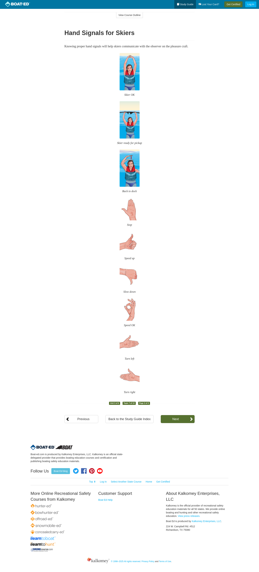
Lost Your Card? (209, 4)
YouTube (100, 471)
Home (149, 481)
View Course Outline (129, 15)
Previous (83, 419)
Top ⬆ (92, 481)
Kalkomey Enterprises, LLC (206, 521)
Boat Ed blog (61, 471)
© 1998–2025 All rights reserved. (126, 561)
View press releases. (189, 516)
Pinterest (92, 471)
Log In (250, 4)
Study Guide (185, 4)
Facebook (84, 471)
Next (175, 419)
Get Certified (233, 4)
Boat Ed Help (105, 499)
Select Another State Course (126, 481)
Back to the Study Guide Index (129, 419)
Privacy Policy (147, 561)
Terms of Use (165, 561)
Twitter (76, 471)
